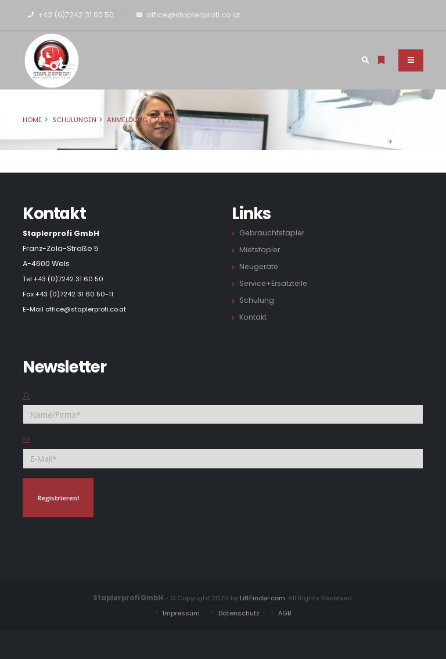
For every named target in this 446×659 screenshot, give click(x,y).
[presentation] (111, 549)
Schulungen (74, 119)
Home (32, 119)
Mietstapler (260, 250)
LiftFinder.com (263, 598)
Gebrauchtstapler (273, 233)
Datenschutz (239, 613)
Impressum (180, 613)
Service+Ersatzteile (275, 283)
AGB (286, 613)
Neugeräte (259, 266)
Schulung (256, 300)
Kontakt (253, 317)
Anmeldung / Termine (144, 119)
